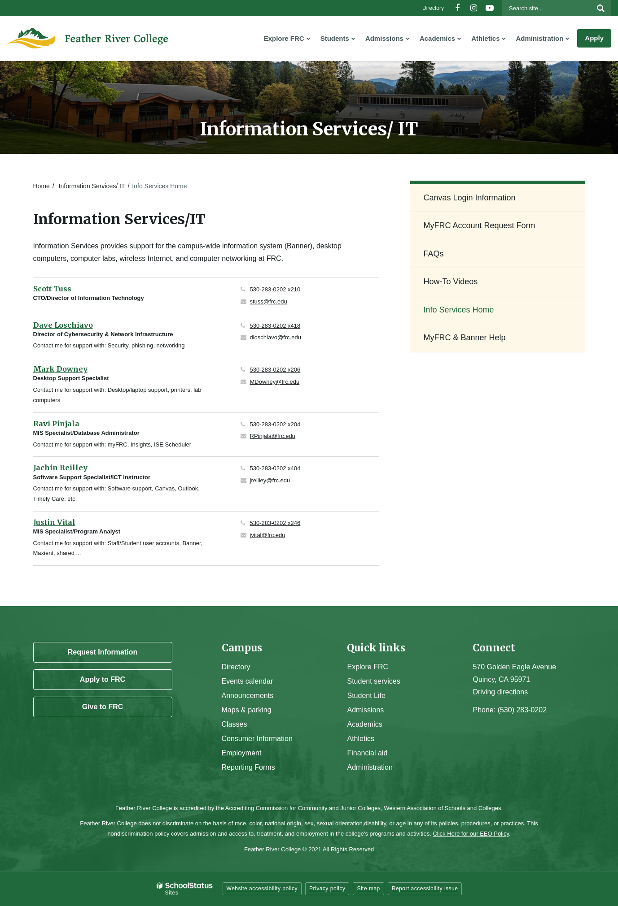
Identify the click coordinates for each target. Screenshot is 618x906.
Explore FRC (367, 667)
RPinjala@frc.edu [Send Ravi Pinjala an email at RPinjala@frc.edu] (272, 436)
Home (41, 186)
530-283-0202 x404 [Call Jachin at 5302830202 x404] (275, 468)
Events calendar (247, 681)
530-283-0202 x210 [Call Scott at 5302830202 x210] (275, 289)
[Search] (600, 8)
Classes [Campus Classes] (234, 724)
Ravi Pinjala (56, 423)
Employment (242, 753)
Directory (433, 8)
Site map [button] (368, 888)
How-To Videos (451, 281)
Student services (373, 681)
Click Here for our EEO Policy (471, 833)
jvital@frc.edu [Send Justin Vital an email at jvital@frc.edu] (267, 535)
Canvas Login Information (470, 197)
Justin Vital (54, 522)
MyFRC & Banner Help (465, 337)
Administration (369, 767)
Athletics (360, 738)
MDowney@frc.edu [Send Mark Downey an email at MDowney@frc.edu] (275, 381)
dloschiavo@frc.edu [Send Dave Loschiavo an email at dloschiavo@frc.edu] (275, 337)
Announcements (248, 695)
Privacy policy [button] (327, 888)
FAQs (434, 253)
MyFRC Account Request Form (479, 225)
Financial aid (367, 753)
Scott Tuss (52, 288)
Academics (364, 724)
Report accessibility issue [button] (425, 888)
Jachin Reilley (60, 467)
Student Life (366, 695)
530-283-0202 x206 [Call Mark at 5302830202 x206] (275, 369)
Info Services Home (459, 309)
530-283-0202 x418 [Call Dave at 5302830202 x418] (275, 325)
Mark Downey (60, 368)
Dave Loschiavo (63, 325)
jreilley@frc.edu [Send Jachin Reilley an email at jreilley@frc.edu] (270, 480)
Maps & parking (247, 710)
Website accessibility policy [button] (262, 888)
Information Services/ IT (92, 186)
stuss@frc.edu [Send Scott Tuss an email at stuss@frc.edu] (268, 301)
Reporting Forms (248, 767)
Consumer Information (257, 738)
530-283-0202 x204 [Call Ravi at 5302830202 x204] (275, 424)
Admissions (365, 710)
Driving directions (500, 692)
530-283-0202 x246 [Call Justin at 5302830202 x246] (275, 523)
